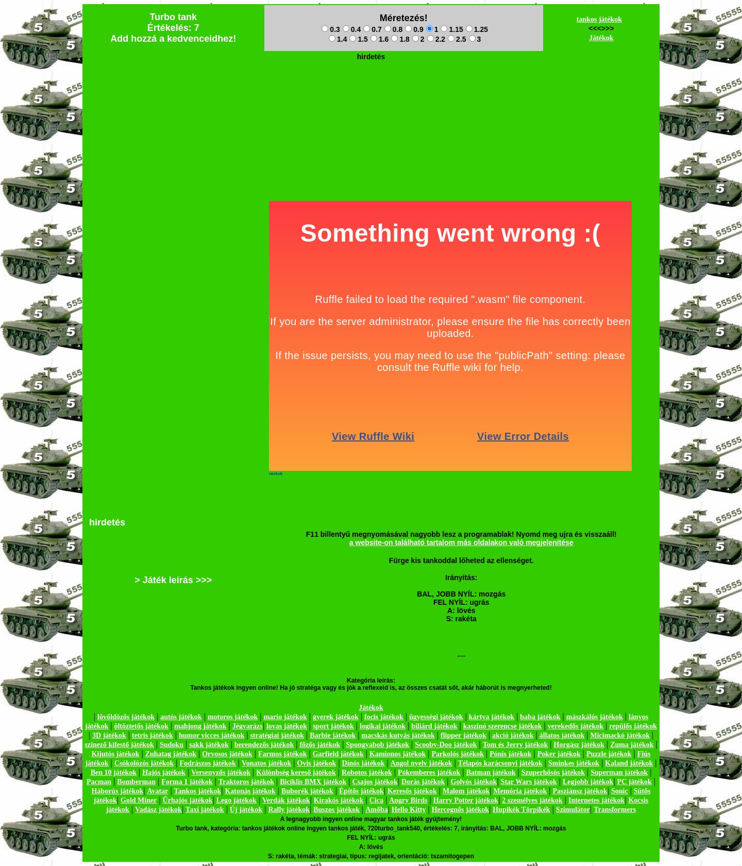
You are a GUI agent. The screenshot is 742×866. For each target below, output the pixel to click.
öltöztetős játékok (141, 726)
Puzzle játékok (608, 754)
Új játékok (246, 809)
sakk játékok (209, 745)
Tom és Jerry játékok (515, 745)
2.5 (457, 39)
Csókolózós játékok (144, 763)
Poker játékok (559, 754)
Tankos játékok (198, 791)
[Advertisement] (371, 88)
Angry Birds (408, 800)
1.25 (477, 29)
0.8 (393, 29)
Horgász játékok (579, 745)
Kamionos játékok (397, 754)
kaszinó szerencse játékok (502, 726)
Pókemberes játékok (429, 772)
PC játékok (634, 782)
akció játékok (513, 735)
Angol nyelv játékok (421, 763)
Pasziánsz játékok (580, 791)
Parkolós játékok (458, 754)
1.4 (338, 39)
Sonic (619, 791)
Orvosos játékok (227, 754)
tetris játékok (152, 735)
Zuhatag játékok (170, 754)
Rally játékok (289, 809)
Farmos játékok (282, 754)
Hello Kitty (409, 809)
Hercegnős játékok (460, 809)
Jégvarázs (247, 726)
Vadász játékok (158, 809)
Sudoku (171, 745)
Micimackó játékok (619, 735)
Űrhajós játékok (188, 800)
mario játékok (285, 717)
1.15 (452, 29)
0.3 (331, 29)
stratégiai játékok (277, 735)
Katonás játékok (250, 791)
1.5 (358, 39)
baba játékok (540, 717)
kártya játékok (491, 717)
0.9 (414, 29)
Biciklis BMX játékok (313, 782)
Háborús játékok (117, 791)
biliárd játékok (434, 726)
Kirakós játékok (339, 800)
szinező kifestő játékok (119, 745)
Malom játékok (466, 791)
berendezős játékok (264, 745)
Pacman (99, 782)
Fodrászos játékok (208, 763)
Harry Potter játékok (465, 800)
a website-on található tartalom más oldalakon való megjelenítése (461, 542)
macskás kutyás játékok (397, 735)
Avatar (157, 791)
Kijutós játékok (116, 754)
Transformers (615, 809)
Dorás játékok (423, 782)
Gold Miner (139, 800)
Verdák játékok (286, 800)
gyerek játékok (336, 717)
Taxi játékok (204, 809)
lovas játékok (286, 726)
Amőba (376, 809)
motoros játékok (233, 717)
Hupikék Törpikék (521, 809)
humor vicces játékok (211, 735)
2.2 (436, 39)
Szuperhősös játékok (553, 772)
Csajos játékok (374, 782)
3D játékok (109, 735)
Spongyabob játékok (378, 745)
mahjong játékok (200, 726)
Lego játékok (236, 800)
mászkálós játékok (594, 717)
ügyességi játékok (436, 717)
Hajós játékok (163, 772)
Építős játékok (361, 791)
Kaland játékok (629, 763)
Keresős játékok (412, 791)
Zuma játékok (631, 745)
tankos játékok (599, 19)
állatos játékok (562, 735)
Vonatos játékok (266, 763)
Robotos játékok (367, 772)
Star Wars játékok (529, 782)
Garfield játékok (338, 754)
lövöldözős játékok (126, 717)
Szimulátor (573, 809)
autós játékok (181, 717)
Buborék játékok (307, 791)
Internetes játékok (596, 800)
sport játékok (333, 726)
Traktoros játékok (246, 782)
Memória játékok (520, 791)
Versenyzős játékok (220, 772)
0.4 (352, 29)
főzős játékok (319, 745)
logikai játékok (383, 726)
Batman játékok (491, 772)
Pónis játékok (510, 754)
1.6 (379, 39)
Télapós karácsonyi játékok (500, 763)
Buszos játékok (336, 809)
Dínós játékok (363, 763)
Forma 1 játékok (187, 782)
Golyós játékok (474, 782)
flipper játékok (463, 735)
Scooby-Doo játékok (446, 745)
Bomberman (136, 782)
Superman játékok (619, 772)
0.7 (372, 29)
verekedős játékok (575, 726)
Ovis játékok (316, 763)
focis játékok (383, 717)
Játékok (601, 38)
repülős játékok (633, 726)
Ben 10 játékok (114, 772)
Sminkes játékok (573, 763)
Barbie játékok (333, 735)
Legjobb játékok (588, 782)
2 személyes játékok (532, 800)
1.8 (400, 39)
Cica (376, 800)
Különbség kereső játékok (296, 772)
